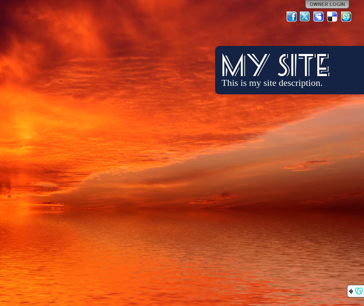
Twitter (305, 17)
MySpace (319, 17)
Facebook (292, 17)
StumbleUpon (346, 17)
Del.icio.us (332, 17)
